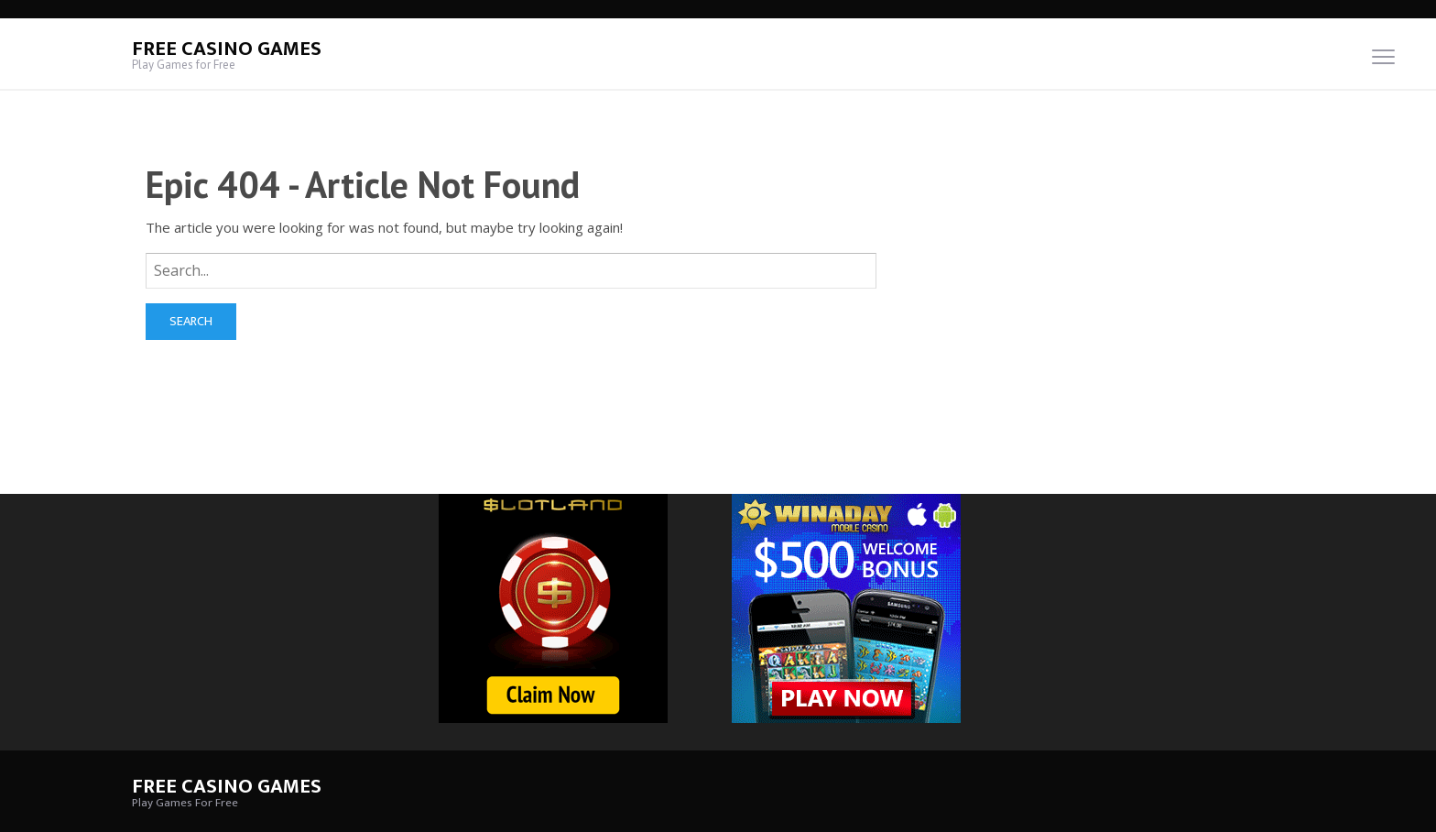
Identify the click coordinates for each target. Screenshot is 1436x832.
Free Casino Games (226, 49)
